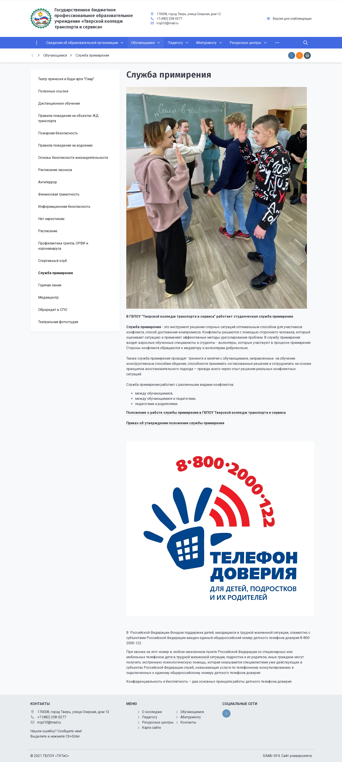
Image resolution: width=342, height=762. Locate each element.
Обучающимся (192, 712)
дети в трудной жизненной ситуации (195, 657)
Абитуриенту (190, 717)
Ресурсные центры (158, 722)
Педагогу (149, 717)
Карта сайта (151, 728)
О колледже (152, 712)
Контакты (188, 722)
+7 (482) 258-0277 (169, 18)
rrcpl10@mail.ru (167, 23)
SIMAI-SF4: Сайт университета (287, 756)
